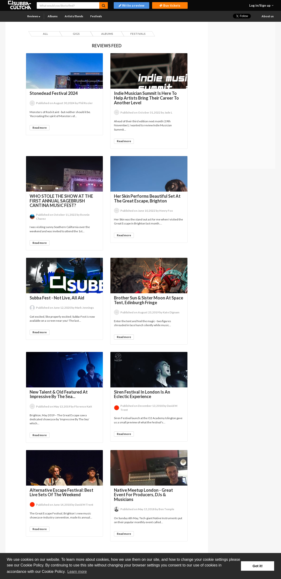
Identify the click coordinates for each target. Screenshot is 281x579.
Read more (39, 127)
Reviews (33, 16)
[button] (261, 5)
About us (268, 16)
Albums (53, 16)
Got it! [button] (258, 566)
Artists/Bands (74, 16)
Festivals (96, 16)
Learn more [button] (77, 572)
